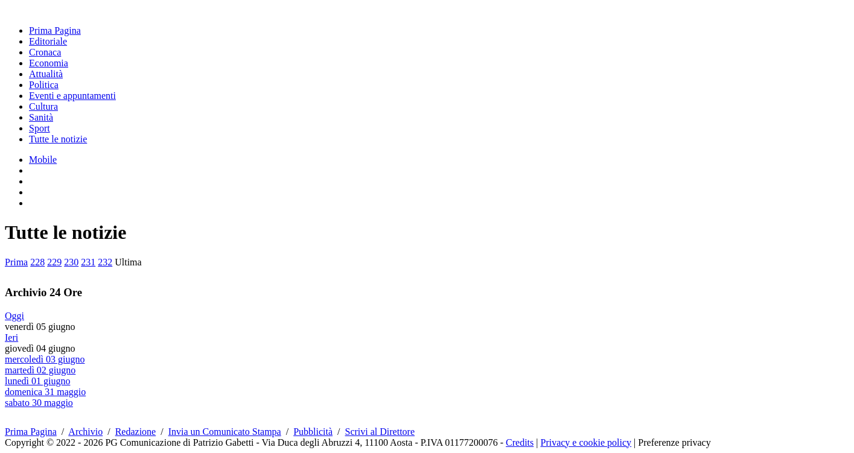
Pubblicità (313, 431)
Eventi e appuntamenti (72, 95)
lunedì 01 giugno (37, 381)
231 (88, 262)
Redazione (135, 431)
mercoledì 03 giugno (44, 359)
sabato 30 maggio (39, 403)
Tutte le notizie (58, 139)
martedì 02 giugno (40, 370)
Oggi (14, 316)
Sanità (41, 117)
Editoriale (48, 41)
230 (71, 262)
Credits (520, 442)
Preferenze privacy (674, 442)
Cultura (43, 106)
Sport (39, 128)
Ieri (11, 337)
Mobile (43, 159)
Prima (16, 262)
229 (54, 262)
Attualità (46, 74)
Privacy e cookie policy (585, 442)
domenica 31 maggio (45, 392)
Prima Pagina (55, 30)
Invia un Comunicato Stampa (224, 431)
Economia (48, 63)
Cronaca (45, 52)
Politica (44, 85)
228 (37, 262)
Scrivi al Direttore (380, 431)
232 (105, 262)
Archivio (85, 431)
